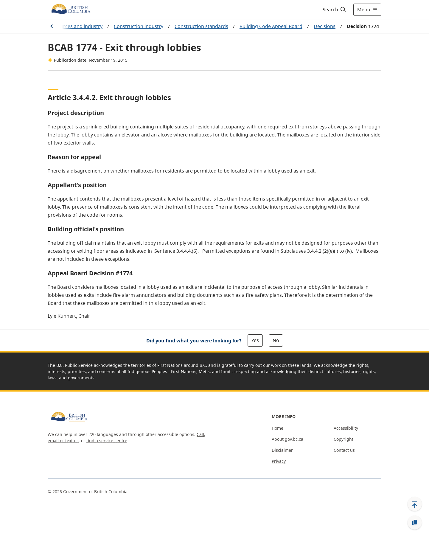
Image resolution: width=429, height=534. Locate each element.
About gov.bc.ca (287, 439)
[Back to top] (415, 504)
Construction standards (201, 26)
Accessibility (346, 428)
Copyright (343, 439)
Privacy (279, 461)
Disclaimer (282, 450)
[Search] (335, 9)
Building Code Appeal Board (271, 26)
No (276, 340)
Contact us (344, 450)
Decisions (324, 26)
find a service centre (106, 440)
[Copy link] (415, 523)
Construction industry (138, 26)
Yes (255, 340)
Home (277, 428)
